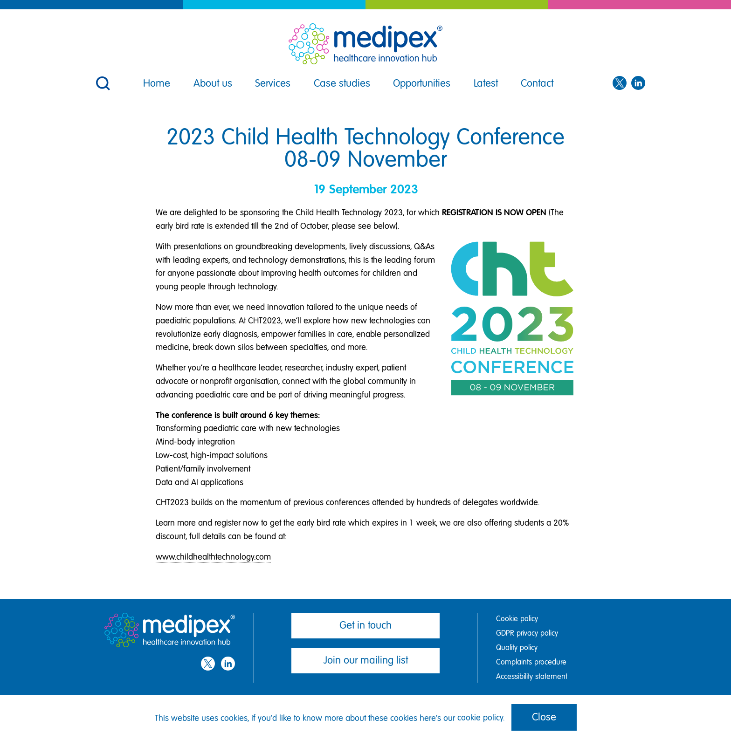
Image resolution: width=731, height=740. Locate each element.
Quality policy (517, 647)
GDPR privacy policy (527, 633)
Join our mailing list (366, 660)
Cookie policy (517, 618)
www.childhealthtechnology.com (213, 557)
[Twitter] (620, 83)
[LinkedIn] (638, 83)
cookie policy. (480, 718)
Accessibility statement (531, 676)
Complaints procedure (531, 662)
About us (212, 83)
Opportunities (421, 83)
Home (156, 83)
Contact (537, 83)
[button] (102, 77)
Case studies (342, 83)
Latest (486, 83)
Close (544, 717)
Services (272, 83)
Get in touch (365, 625)
